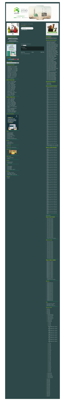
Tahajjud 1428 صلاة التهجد (50, 262)
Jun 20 (49, 350)
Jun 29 (49, 323)
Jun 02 (49, 370)
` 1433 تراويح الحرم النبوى (50, 246)
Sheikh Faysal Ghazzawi (50, 61)
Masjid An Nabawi (49, 84)
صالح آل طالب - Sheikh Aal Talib (11, 86)
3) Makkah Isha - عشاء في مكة (11, 71)
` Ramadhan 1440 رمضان (50, 295)
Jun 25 (49, 344)
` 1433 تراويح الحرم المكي (50, 226)
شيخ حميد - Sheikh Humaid (10, 90)
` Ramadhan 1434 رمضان (50, 289)
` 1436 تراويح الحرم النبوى (50, 249)
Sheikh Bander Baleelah (50, 49)
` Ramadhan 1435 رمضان (50, 290)
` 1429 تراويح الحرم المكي (50, 220)
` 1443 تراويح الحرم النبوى (50, 256)
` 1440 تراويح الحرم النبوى (50, 253)
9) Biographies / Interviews (10, 95)
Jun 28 (49, 324)
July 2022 (49, 320)
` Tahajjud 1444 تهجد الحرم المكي (51, 279)
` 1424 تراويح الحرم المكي (50, 219)
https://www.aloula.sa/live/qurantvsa (13, 39)
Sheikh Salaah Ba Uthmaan (50, 44)
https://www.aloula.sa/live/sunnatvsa (13, 41)
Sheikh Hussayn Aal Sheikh (50, 62)
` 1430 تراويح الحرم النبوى (50, 243)
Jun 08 (49, 363)
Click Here (12, 154)
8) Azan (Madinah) (9, 166)
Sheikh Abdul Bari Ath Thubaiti (51, 50)
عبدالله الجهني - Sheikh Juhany (11, 82)
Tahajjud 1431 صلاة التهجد (50, 265)
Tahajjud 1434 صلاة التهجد (50, 268)
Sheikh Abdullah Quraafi (50, 41)
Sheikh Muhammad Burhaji (50, 43)
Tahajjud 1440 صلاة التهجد (50, 274)
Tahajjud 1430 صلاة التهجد (50, 264)
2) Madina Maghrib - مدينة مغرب (11, 68)
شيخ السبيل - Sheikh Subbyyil (11, 94)
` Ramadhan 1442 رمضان (50, 297)
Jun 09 (49, 362)
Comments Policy (48, 215)
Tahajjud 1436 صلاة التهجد (50, 270)
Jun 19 (49, 351)
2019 (47, 381)
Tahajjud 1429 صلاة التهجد (50, 263)
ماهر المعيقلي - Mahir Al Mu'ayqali (11, 81)
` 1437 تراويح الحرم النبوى (50, 250)
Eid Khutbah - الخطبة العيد (10, 172)
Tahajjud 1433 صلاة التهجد (50, 267)
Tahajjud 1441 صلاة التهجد (50, 275)
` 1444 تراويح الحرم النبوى (50, 257)
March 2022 (49, 375)
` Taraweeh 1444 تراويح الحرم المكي (51, 238)
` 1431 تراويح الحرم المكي (50, 224)
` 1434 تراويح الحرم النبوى (50, 247)
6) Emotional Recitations (10, 134)
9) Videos (8, 158)
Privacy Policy (32, 402)
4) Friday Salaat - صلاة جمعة (11, 73)
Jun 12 (49, 359)
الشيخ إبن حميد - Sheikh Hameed (11, 104)
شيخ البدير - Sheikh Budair (10, 100)
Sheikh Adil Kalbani (49, 57)
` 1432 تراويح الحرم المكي (50, 225)
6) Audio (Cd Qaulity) (10, 133)
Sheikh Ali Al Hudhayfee (50, 59)
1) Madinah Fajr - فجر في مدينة (11, 66)
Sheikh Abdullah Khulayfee (50, 56)
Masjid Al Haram (49, 83)
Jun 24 (49, 345)
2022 (47, 313)
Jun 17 (49, 353)
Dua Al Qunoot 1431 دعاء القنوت (51, 303)
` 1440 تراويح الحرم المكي (50, 233)
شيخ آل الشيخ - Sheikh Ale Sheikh (11, 103)
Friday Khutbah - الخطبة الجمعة (11, 173)
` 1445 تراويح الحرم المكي (50, 237)
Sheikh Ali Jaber (49, 60)
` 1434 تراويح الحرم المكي (50, 227)
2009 (47, 392)
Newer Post (23, 52)
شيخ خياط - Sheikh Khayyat (10, 93)
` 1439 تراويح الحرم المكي (50, 232)
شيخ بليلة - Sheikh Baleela (10, 83)
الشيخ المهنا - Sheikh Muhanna (11, 105)
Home (33, 52)
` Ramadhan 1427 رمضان (50, 282)
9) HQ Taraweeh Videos (10, 157)
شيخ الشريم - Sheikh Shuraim (11, 89)
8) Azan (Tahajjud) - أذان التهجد (11, 169)
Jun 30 (49, 322)
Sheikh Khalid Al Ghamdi (50, 65)
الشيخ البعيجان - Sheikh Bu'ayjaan (11, 102)
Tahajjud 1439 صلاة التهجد (50, 273)
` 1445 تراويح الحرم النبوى (50, 258)
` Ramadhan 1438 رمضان (50, 293)
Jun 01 (49, 371)
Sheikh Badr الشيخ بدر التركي (11, 91)
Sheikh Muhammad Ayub (50, 69)
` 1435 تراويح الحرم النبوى (50, 248)
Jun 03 (49, 369)
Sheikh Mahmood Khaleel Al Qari (51, 68)
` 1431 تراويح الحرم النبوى (50, 244)
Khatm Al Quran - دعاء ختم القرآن (51, 305)
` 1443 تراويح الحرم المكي (50, 236)
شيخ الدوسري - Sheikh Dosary (11, 88)
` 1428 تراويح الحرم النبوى (50, 242)
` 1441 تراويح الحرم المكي (50, 234)
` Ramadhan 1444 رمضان (50, 299)
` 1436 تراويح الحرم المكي (50, 229)
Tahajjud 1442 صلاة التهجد (50, 276)
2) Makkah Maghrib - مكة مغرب (11, 69)
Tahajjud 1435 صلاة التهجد (50, 269)
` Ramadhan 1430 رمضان (50, 285)
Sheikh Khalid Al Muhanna (50, 66)
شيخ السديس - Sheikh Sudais (11, 85)
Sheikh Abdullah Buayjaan (50, 47)
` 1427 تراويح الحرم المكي (50, 221)
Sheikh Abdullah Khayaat (50, 55)
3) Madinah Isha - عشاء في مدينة (11, 70)
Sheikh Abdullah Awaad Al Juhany (51, 54)
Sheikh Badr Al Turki (49, 42)
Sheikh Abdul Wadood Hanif (50, 53)
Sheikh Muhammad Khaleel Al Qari (51, 70)
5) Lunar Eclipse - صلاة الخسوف (11, 74)
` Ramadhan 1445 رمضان (50, 300)
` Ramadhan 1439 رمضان (50, 294)
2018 (47, 382)
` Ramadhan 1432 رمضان (50, 287)
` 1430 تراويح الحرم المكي (50, 223)
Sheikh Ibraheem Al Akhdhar (50, 63)
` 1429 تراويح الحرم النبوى (50, 241)
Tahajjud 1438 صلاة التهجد (50, 272)
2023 (47, 312)
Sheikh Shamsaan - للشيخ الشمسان (11, 92)
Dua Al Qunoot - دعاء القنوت (50, 304)
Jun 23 (49, 346)
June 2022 (49, 321)
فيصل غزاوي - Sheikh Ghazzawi (11, 84)
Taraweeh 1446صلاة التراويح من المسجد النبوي (52, 145)
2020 (47, 380)
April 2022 (49, 374)
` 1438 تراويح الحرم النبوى (50, 251)
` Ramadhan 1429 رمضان (50, 284)
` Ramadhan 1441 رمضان (50, 296)
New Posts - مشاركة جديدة (10, 137)
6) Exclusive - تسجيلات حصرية (11, 135)
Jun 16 (49, 354)
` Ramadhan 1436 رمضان (50, 291)
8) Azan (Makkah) (9, 167)
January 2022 (49, 377)
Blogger (37, 408)
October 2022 (49, 316)
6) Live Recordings (9, 136)
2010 (47, 391)
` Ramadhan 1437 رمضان (50, 292)
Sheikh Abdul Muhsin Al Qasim (51, 51)
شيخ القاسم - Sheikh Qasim (10, 99)
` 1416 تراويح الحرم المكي (50, 218)
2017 (47, 383)
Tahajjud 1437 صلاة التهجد (50, 271)
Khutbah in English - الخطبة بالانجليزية (12, 174)
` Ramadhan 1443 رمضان (50, 298)
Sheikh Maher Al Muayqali (50, 46)
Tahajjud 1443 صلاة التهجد (50, 277)
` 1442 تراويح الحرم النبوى (50, 255)
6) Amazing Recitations (10, 132)
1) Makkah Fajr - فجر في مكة (11, 67)
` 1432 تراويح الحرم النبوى (50, 245)
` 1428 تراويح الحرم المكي (50, 222)
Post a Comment (25, 48)
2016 (47, 384)
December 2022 (50, 314)
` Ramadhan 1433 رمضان (50, 288)
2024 (47, 311)
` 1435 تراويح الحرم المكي (50, 228)
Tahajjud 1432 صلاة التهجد (50, 266)
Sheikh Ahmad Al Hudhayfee (50, 58)
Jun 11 (49, 360)
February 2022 (49, 376)
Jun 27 (49, 325)
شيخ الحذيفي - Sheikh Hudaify (11, 98)
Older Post (42, 52)
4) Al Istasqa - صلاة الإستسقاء (11, 72)
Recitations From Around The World (12, 138)
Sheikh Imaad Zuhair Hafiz (50, 64)
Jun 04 (49, 368)
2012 (47, 389)
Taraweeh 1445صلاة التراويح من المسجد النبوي (52, 144)
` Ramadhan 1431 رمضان (50, 286)
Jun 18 (49, 352)
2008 (47, 393)
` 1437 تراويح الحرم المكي (50, 230)
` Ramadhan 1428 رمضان (50, 283)
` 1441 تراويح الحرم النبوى (50, 254)
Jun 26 (49, 343)
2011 (47, 390)
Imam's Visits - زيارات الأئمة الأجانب (11, 147)
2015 (47, 385)
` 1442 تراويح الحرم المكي (50, 235)
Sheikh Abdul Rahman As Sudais (51, 52)
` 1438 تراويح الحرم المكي (50, 231)
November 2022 (50, 315)
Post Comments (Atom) (27, 53)
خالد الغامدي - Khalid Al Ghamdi (11, 87)
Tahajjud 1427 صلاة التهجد (50, 261)
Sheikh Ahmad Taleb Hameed (51, 48)
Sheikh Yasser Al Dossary (50, 45)
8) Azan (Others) (9, 168)
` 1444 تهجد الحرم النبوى (50, 278)
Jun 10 (49, 361)
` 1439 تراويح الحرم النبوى (50, 252)
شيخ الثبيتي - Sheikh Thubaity (11, 101)
